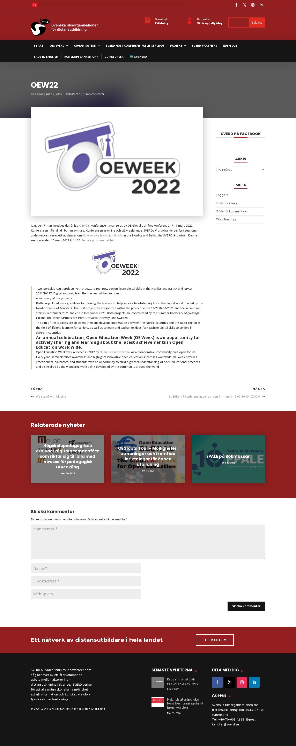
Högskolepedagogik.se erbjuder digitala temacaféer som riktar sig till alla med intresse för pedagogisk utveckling (67, 456)
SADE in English (46, 57)
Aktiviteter (73, 94)
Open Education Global (115, 352)
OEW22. (84, 225)
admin (39, 94)
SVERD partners (204, 45)
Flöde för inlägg (226, 203)
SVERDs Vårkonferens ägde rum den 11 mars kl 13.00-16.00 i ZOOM (214, 396)
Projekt (176, 45)
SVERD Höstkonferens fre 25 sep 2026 (135, 45)
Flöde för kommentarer (232, 211)
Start (39, 45)
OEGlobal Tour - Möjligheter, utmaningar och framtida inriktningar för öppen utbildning (148, 456)
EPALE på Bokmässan (228, 456)
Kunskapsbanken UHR (81, 57)
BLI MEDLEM (214, 640)
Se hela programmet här (98, 240)
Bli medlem (204, 19)
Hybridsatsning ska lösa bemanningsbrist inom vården (185, 703)
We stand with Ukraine (51, 396)
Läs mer (48, 6)
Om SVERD (57, 45)
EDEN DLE (230, 45)
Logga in (222, 195)
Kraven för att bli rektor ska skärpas (182, 681)
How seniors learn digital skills (103, 235)
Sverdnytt (161, 19)
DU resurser (114, 57)
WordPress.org (226, 219)
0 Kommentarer (93, 94)
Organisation (85, 45)
